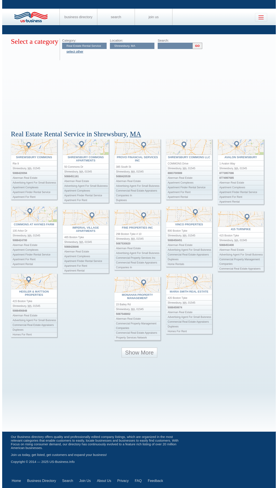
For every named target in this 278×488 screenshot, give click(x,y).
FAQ (138, 481)
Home (16, 481)
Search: (163, 40)
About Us (104, 481)
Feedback (155, 481)
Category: (69, 40)
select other (74, 51)
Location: (116, 40)
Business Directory (79, 17)
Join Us (154, 17)
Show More (139, 352)
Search (116, 17)
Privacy (123, 481)
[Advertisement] (141, 92)
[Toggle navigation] (261, 17)
